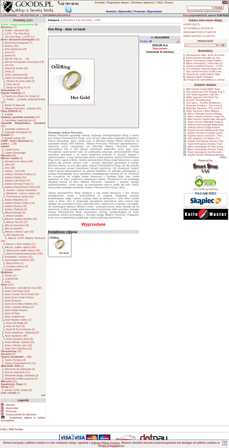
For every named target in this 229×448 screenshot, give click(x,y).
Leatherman (11, 278)
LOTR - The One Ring (17, 33)
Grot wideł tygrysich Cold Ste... (203, 94)
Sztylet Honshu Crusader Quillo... (206, 132)
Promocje (139, 11)
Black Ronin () (14, 263)
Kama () (10, 55)
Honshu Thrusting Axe (198, 100)
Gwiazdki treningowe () (18, 132)
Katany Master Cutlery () (20, 203)
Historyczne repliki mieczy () (23, 250)
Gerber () (10, 275)
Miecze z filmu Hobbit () (20, 244)
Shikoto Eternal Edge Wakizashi (205, 124)
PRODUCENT (205, 41)
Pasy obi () (13, 84)
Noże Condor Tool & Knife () (22, 294)
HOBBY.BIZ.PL (191, 24)
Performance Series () (20, 196)
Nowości (111, 11)
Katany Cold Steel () (17, 180)
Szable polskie (13, 269)
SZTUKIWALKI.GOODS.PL (198, 28)
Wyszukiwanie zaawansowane (204, 11)
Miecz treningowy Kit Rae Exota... (206, 146)
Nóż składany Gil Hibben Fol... (204, 138)
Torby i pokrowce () (16, 74)
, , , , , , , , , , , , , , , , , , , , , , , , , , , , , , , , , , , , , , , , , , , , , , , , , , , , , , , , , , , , (201, 45)
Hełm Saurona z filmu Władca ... (204, 111)
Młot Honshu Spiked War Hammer (206, 119)
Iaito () (10, 164)
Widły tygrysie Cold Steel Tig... (203, 97)
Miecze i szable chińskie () (21, 218)
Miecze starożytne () (17, 225)
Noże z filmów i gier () (18, 345)
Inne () (10, 52)
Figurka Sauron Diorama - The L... (206, 135)
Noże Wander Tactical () (19, 342)
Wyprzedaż (125, 11)
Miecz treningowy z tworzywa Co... (205, 63)
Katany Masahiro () (16, 199)
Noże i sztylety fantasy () (19, 307)
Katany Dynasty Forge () (19, 183)
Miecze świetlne (14, 228)
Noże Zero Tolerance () (18, 348)
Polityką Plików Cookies (105, 442)
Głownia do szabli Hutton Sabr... (204, 74)
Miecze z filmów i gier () (19, 231)
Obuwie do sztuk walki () (20, 81)
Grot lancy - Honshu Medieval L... (204, 102)
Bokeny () (11, 46)
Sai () (9, 65)
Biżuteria (68, 20)
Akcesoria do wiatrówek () (20, 369)
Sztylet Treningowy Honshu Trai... (206, 141)
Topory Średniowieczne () (20, 363)
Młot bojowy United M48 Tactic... (204, 89)
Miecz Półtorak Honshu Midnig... (205, 113)
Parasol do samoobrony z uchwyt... (206, 79)
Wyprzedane (154, 11)
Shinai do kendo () (16, 68)
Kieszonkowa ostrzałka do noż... (204, 57)
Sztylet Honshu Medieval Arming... (206, 130)
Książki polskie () (15, 138)
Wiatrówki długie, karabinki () (21, 375)
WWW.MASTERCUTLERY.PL (200, 32)
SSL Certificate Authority (206, 188)
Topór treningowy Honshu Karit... (205, 152)
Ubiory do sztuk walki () (19, 77)
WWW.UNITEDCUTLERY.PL (199, 36)
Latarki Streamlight (15, 152)
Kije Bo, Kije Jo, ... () (17, 58)
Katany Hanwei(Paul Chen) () (22, 187)
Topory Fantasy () (15, 360)
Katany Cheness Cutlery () (20, 174)
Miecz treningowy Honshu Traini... (206, 149)
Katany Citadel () (15, 177)
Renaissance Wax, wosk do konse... (206, 55)
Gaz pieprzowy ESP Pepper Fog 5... (206, 91)
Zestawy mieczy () (17, 266)
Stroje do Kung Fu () (18, 87)
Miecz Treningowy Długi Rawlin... (204, 60)
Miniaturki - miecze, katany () (23, 193)
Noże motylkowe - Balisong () (22, 332)
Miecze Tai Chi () (17, 222)
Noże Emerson (13, 300)
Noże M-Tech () (15, 326)
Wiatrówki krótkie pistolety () (21, 378)
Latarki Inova (12, 149)
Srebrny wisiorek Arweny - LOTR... (205, 66)
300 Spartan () (15, 234)
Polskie (9, 114)
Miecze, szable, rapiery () (20, 247)
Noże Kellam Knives (16, 310)
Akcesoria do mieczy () (19, 161)
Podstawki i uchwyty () (18, 256)
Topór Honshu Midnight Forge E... (206, 122)
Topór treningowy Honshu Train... (205, 143)
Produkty (19, 20)
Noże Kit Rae (12, 313)
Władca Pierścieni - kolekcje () (23, 108)
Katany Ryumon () (16, 206)
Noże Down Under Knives (19, 297)
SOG (7, 281)
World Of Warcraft (15, 105)
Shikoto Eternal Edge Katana (203, 127)
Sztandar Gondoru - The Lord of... (205, 105)
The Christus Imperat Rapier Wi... (204, 68)
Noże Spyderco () (16, 335)
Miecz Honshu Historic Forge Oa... (206, 116)
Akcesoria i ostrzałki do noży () (23, 287)
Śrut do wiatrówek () (17, 372)
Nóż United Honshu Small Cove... (205, 71)
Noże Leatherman (15, 316)
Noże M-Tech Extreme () (20, 329)
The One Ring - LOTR (88, 20)
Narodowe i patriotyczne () (20, 120)
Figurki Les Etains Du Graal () (22, 96)
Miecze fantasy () (15, 212)
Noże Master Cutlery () (18, 319)
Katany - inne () (15, 171)
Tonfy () (10, 71)
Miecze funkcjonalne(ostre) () (24, 253)
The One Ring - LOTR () (20, 36)
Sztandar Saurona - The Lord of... (205, 108)
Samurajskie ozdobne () (19, 260)
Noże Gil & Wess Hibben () (21, 303)
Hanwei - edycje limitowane (21, 190)
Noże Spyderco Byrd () (19, 339)
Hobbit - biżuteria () (17, 30)
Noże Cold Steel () (17, 291)
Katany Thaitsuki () (16, 209)
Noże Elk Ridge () (16, 323)
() (19, 24)
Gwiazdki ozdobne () (17, 129)
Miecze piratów (14, 215)
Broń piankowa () (16, 49)
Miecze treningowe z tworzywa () (24, 61)
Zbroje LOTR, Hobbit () (18, 390)
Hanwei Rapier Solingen (199, 77)
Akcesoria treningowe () (19, 42)
